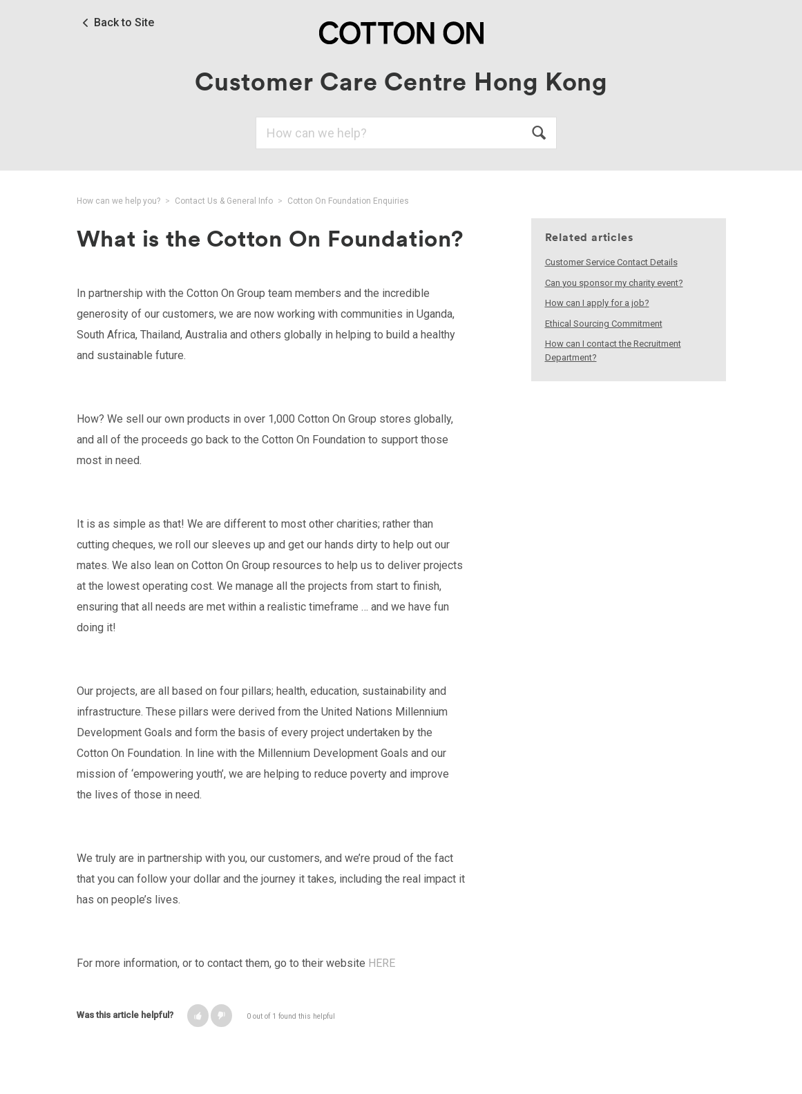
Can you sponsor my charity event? (614, 283)
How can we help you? (118, 201)
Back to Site (124, 22)
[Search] (406, 133)
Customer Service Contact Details (611, 262)
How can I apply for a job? (597, 303)
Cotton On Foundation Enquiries (348, 201)
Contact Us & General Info (224, 201)
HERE (381, 963)
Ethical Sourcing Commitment (603, 323)
